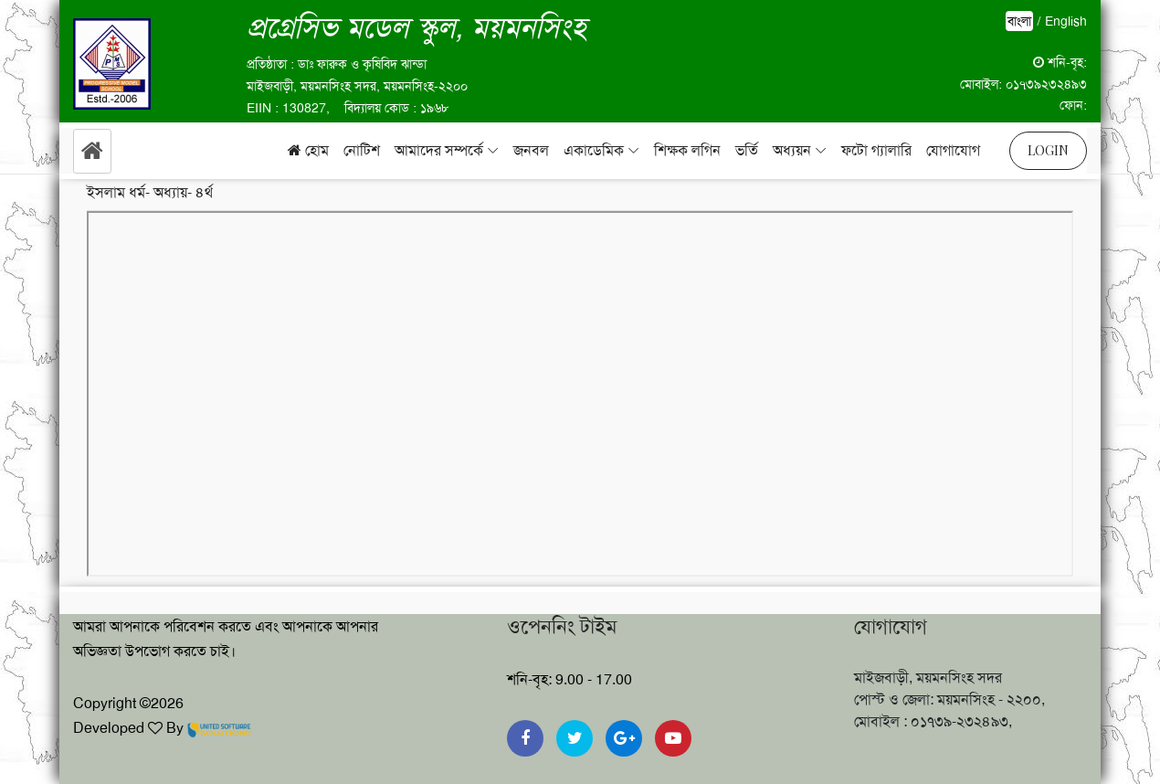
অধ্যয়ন (792, 150)
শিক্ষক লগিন (687, 150)
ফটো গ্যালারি (876, 150)
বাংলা (1019, 21)
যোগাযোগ (953, 150)
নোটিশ (361, 150)
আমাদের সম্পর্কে (439, 150)
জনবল (531, 150)
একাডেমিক (594, 150)
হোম (308, 150)
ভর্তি (746, 150)
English (1066, 21)
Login (1048, 150)
